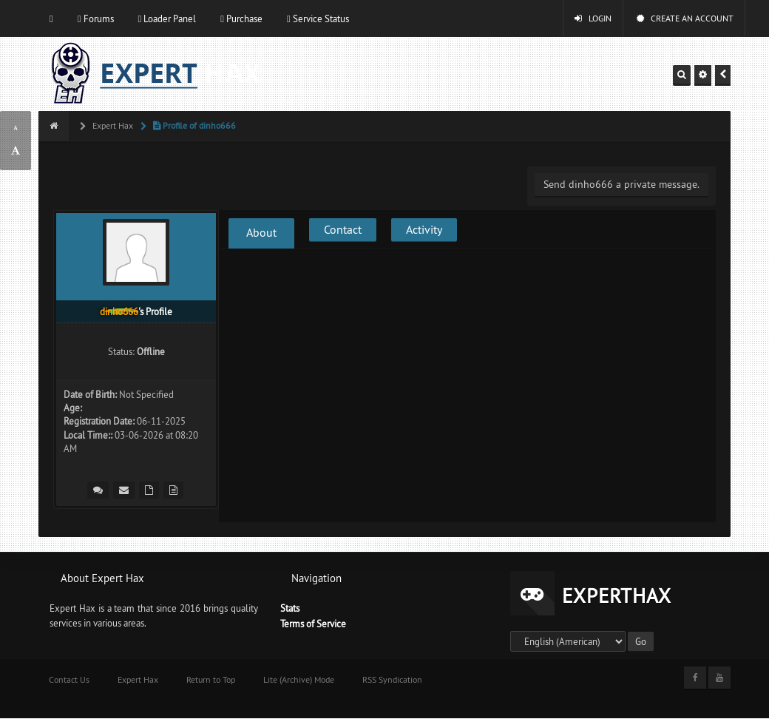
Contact (343, 229)
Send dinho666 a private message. (621, 184)
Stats (289, 608)
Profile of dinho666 (193, 125)
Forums (96, 18)
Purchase (241, 18)
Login (593, 18)
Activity (424, 229)
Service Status (318, 18)
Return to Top (210, 679)
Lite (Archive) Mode (298, 679)
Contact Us (69, 679)
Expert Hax (111, 125)
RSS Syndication (392, 679)
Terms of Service (313, 623)
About (261, 232)
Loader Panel (167, 18)
